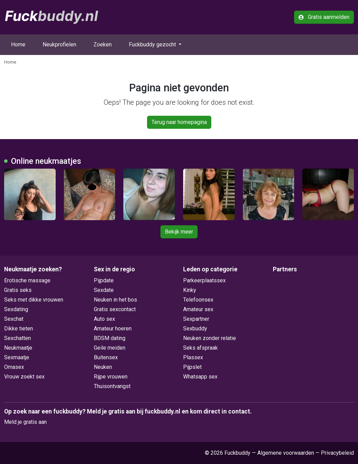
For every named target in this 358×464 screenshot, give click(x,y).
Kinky (189, 290)
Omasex (14, 367)
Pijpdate (104, 280)
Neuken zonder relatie (209, 338)
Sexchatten (17, 338)
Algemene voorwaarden (285, 453)
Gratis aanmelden (324, 17)
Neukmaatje (18, 347)
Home (18, 44)
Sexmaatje (16, 357)
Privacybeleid (337, 453)
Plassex (193, 357)
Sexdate (104, 290)
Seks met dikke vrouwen (33, 299)
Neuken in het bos (115, 299)
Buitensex (106, 357)
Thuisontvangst (112, 386)
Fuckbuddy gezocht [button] (153, 44)
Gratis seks (18, 290)
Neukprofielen (59, 44)
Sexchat (13, 319)
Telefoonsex (198, 299)
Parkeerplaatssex (204, 280)
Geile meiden (109, 347)
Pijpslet (192, 367)
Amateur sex (198, 309)
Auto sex (104, 319)
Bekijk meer (179, 231)
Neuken (103, 367)
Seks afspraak (200, 347)
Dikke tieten (18, 328)
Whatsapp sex (200, 376)
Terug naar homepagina (179, 122)
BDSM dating (109, 338)
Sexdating (16, 309)
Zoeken (102, 44)
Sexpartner (196, 319)
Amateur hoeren (113, 328)
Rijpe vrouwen (110, 376)
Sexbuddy (195, 328)
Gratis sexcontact (115, 309)
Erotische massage (27, 280)
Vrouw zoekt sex (24, 376)
